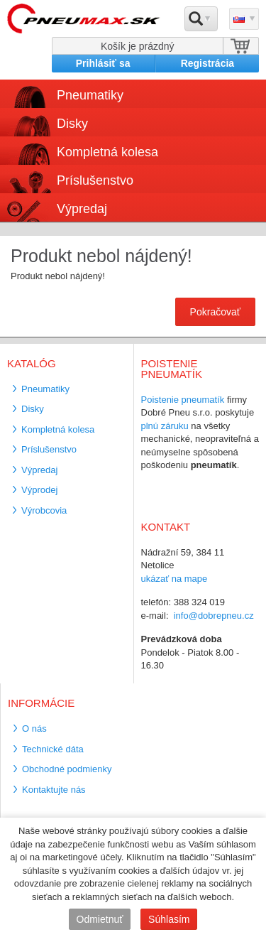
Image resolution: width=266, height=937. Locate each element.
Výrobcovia (44, 510)
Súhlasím (168, 919)
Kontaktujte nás (54, 789)
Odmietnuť (100, 919)
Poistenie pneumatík (183, 399)
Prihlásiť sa (103, 63)
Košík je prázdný (137, 46)
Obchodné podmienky (66, 769)
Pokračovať (215, 312)
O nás (34, 728)
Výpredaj (82, 209)
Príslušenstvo (95, 180)
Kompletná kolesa (107, 152)
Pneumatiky (90, 95)
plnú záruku (165, 426)
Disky (72, 124)
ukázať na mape (174, 578)
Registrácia (207, 63)
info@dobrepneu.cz (214, 615)
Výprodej (39, 489)
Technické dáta (53, 749)
